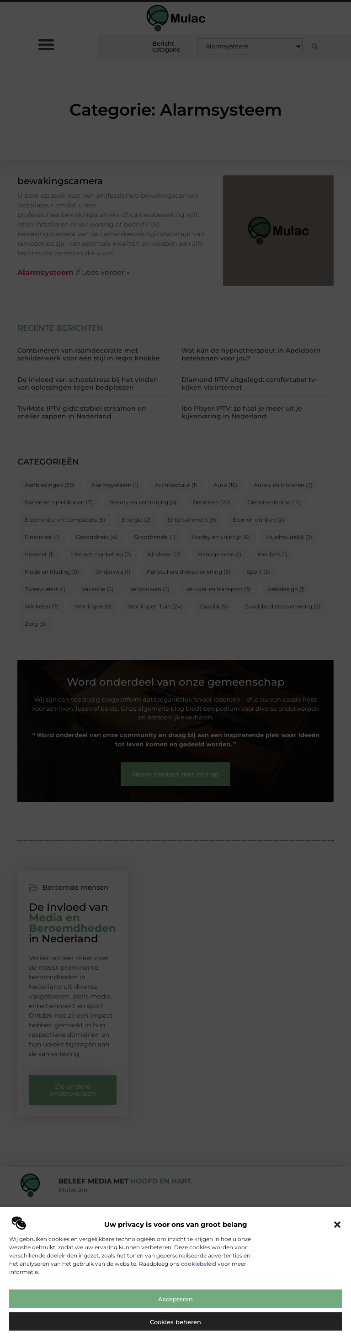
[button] (337, 1231)
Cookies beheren (175, 1328)
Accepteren (175, 1306)
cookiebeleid (198, 1270)
